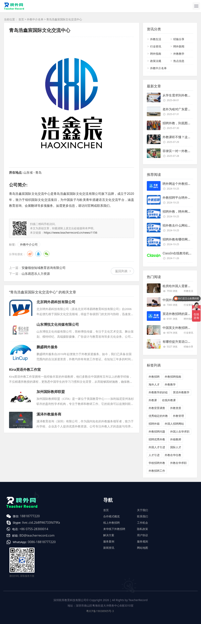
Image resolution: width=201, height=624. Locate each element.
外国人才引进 (157, 447)
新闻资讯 (108, 548)
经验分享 (178, 39)
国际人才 (175, 447)
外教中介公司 (29, 244)
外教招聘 (154, 376)
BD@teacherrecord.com (37, 535)
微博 (30, 254)
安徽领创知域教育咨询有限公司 (44, 268)
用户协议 (142, 535)
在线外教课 (169, 400)
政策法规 (155, 61)
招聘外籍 (154, 423)
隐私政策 (142, 529)
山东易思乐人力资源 (36, 273)
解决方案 (108, 535)
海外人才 (154, 384)
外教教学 (178, 53)
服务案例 (108, 541)
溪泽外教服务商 (49, 414)
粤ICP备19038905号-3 (100, 611)
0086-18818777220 (42, 542)
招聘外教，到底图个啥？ (180, 123)
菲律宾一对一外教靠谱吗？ (181, 151)
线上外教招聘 (111, 522)
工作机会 (142, 522)
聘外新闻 (178, 46)
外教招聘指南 (173, 376)
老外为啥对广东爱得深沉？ (181, 109)
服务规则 (142, 541)
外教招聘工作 (157, 471)
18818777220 (30, 516)
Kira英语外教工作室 (25, 369)
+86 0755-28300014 (33, 529)
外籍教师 (175, 439)
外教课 (153, 400)
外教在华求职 (178, 463)
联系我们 (142, 516)
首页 (21, 19)
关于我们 (142, 510)
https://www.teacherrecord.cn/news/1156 (70, 232)
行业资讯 (155, 46)
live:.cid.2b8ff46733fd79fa (41, 522)
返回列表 (121, 271)
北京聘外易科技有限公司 (56, 301)
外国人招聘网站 (174, 423)
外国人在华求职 (179, 431)
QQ (38, 254)
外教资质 (175, 408)
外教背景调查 (157, 408)
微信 (46, 254)
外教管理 (178, 416)
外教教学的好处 (158, 392)
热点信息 (178, 61)
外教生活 (155, 39)
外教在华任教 (173, 455)
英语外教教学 (181, 392)
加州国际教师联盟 (51, 391)
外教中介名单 (35, 19)
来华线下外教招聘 (114, 529)
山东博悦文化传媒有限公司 (58, 324)
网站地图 (142, 548)
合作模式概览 (111, 516)
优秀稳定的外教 (158, 416)
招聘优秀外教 (157, 439)
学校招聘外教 (157, 463)
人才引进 (154, 455)
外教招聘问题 (157, 431)
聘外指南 (155, 53)
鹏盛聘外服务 (47, 347)
